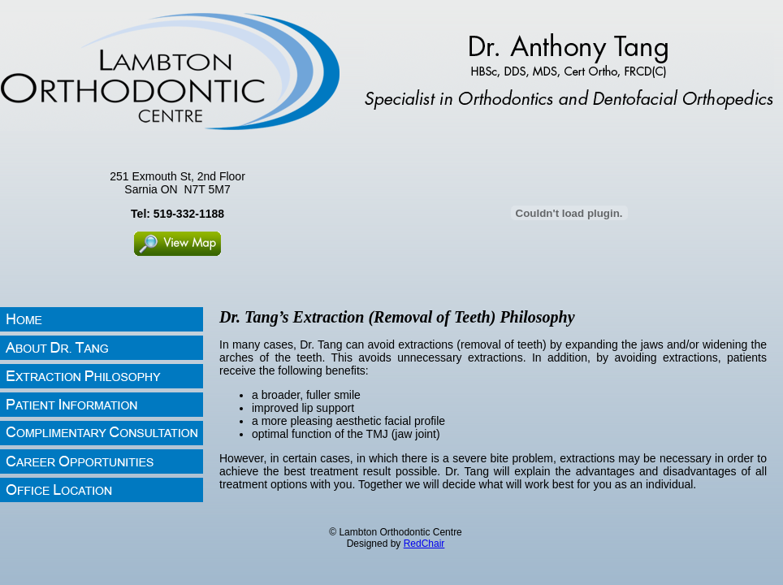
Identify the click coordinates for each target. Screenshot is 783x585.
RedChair (424, 543)
